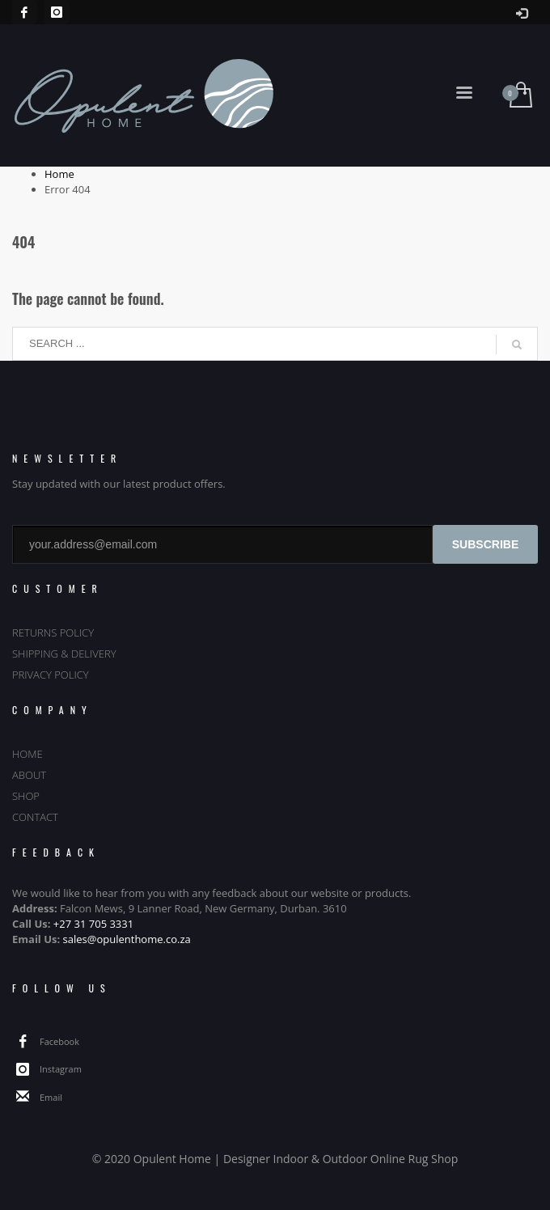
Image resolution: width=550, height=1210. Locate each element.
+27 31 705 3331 (93, 923)
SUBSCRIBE (485, 544)
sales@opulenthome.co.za (127, 939)
